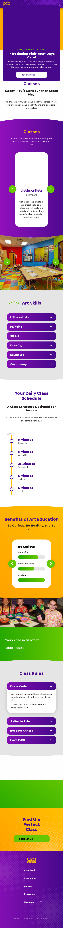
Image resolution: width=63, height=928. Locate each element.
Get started (31, 75)
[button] (59, 5)
